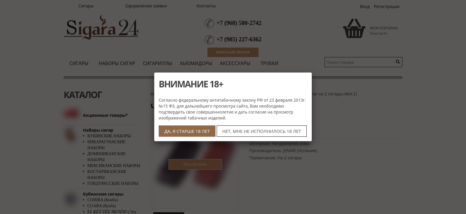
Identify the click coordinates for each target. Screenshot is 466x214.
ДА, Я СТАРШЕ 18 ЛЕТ (187, 131)
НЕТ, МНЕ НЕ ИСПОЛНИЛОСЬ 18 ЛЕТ (261, 131)
